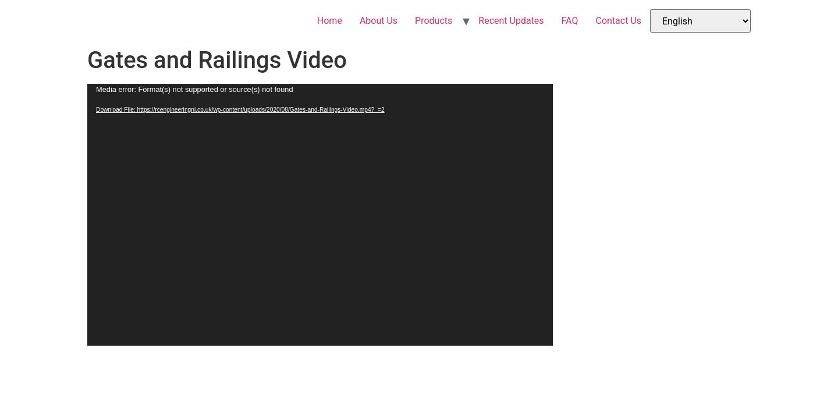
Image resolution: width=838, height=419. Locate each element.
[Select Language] (700, 21)
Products (433, 20)
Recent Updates (511, 20)
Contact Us (618, 20)
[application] (320, 215)
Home (329, 20)
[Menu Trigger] (784, 28)
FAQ (570, 20)
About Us (378, 20)
